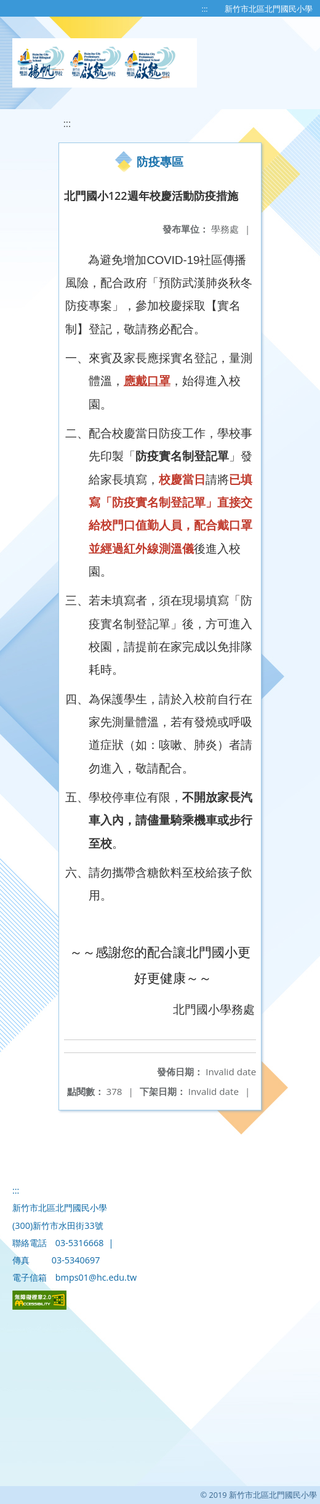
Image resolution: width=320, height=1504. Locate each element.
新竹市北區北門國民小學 (269, 8)
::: (205, 8)
